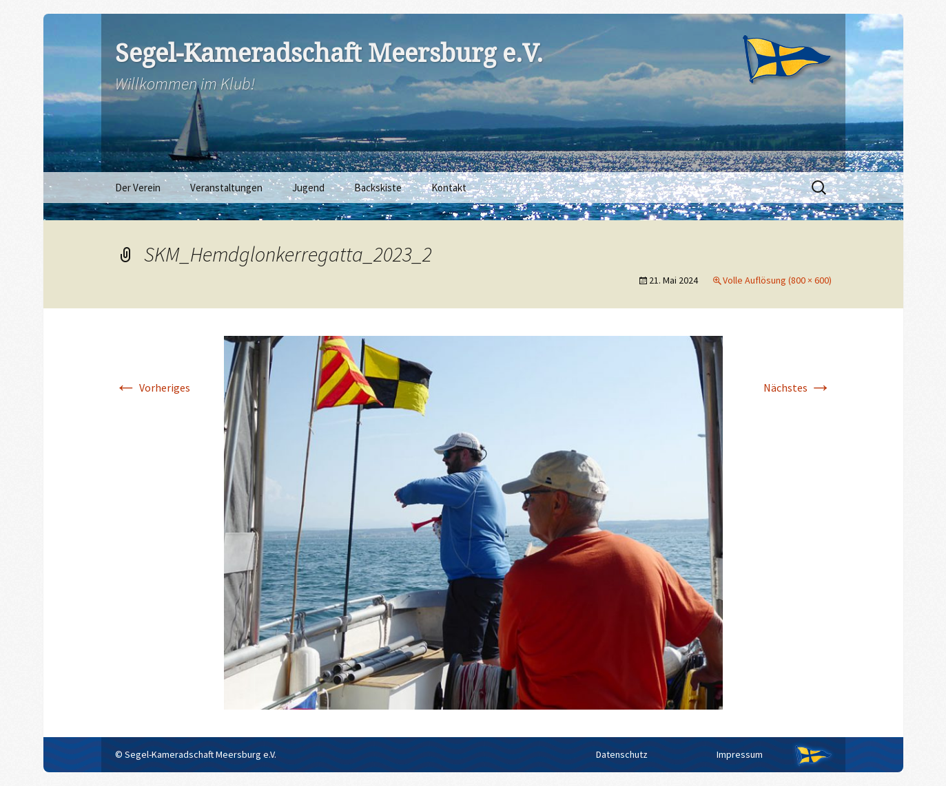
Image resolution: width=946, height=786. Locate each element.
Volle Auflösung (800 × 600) (777, 280)
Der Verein (138, 187)
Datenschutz (622, 754)
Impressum (740, 754)
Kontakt (448, 187)
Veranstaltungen (226, 187)
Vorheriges (152, 387)
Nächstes (797, 387)
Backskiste (378, 187)
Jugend (308, 187)
